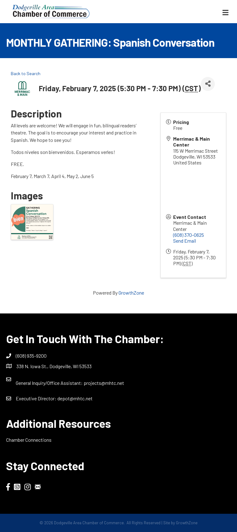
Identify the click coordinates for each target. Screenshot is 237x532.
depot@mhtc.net (75, 398)
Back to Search (25, 73)
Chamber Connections (29, 440)
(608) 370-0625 (188, 235)
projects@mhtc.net (104, 383)
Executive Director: (36, 398)
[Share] (208, 84)
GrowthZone (131, 293)
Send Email (184, 241)
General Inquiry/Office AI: (50, 383)
